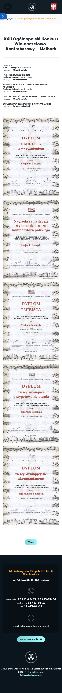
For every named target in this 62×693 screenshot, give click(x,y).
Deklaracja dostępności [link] (31, 675)
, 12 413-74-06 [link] (46, 599)
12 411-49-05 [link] (27, 599)
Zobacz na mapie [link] (31, 639)
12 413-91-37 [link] (37, 602)
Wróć (31, 542)
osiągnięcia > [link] (10, 18)
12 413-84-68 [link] (33, 606)
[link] (3, 16)
